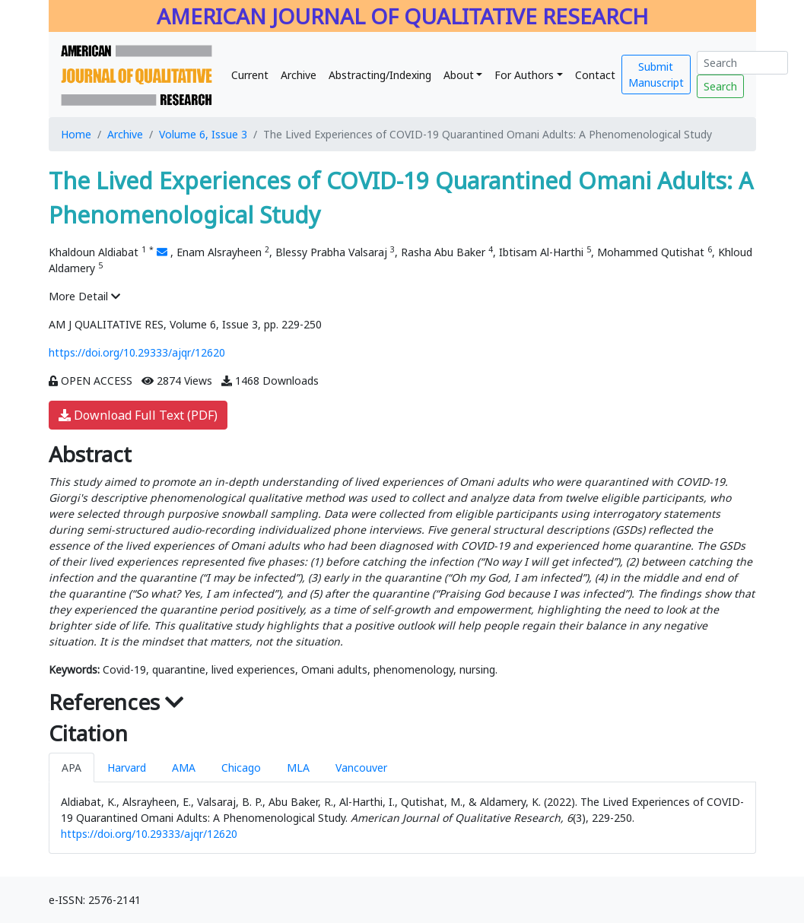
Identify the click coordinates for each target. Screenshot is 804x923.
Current (250, 75)
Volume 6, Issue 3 (203, 134)
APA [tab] (71, 767)
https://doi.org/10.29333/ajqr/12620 (137, 352)
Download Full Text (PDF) (138, 415)
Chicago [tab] (241, 767)
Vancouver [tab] (361, 767)
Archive (298, 75)
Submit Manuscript (656, 74)
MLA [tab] (298, 767)
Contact (595, 75)
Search (720, 86)
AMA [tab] (183, 767)
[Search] (742, 63)
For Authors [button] (524, 75)
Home (76, 134)
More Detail (84, 296)
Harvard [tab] (126, 767)
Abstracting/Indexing (380, 75)
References (116, 701)
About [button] (458, 75)
